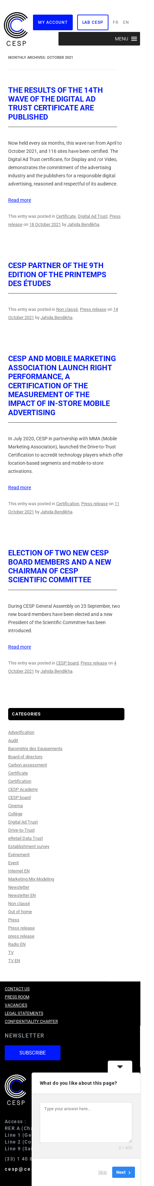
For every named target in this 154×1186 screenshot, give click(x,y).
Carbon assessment (27, 764)
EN (126, 22)
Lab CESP (92, 22)
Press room (17, 997)
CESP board (67, 663)
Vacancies (16, 1005)
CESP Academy (23, 789)
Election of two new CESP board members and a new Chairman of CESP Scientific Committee (59, 566)
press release (21, 936)
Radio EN (16, 944)
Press (13, 919)
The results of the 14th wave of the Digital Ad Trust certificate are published (55, 103)
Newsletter (18, 887)
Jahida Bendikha (83, 224)
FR (116, 22)
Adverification (21, 732)
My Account (52, 22)
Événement (19, 854)
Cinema (15, 805)
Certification (67, 503)
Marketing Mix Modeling (31, 879)
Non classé (67, 309)
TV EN (14, 960)
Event (13, 862)
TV (11, 952)
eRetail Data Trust (25, 838)
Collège (15, 813)
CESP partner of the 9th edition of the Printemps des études (57, 274)
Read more (19, 200)
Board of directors (25, 756)
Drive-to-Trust (21, 830)
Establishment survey (28, 846)
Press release (93, 309)
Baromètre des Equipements (35, 748)
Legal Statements (24, 1013)
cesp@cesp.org (27, 1169)
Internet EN (19, 870)
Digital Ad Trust (92, 216)
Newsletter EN (22, 895)
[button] (121, 39)
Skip (102, 1172)
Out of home (20, 911)
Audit (13, 740)
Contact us (17, 989)
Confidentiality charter (31, 1021)
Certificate (66, 216)
